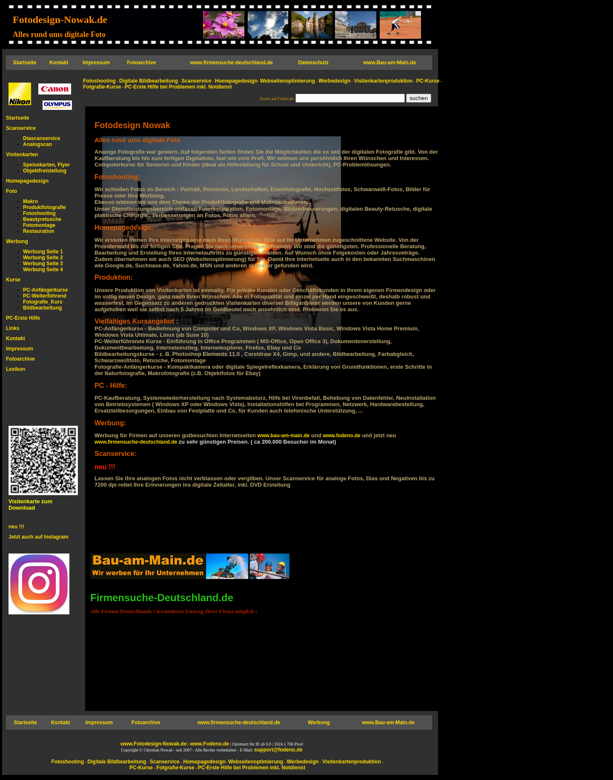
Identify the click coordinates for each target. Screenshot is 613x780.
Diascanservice (41, 138)
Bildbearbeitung (42, 308)
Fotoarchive (20, 359)
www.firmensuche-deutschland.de (137, 442)
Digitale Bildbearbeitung (148, 81)
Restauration (38, 231)
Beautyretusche (42, 219)
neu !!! (16, 527)
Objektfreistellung (44, 171)
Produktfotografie (44, 207)
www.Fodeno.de (209, 744)
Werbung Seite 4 (43, 269)
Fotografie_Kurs (43, 302)
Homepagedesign (27, 181)
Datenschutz (313, 63)
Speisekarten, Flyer (46, 165)
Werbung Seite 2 (43, 258)
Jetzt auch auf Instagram (39, 537)
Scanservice (21, 128)
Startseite (17, 118)
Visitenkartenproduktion (383, 81)
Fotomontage (39, 225)
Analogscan (37, 144)
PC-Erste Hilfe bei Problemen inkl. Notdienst (178, 87)
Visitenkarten (22, 155)
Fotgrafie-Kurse (102, 87)
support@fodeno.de (278, 750)
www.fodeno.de (342, 436)
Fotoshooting (39, 213)
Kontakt (15, 338)
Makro (30, 201)
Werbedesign (334, 81)
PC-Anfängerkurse (45, 290)
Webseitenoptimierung (287, 81)
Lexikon (15, 369)
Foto (11, 191)
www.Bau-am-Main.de (390, 63)
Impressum (19, 349)
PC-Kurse (428, 81)
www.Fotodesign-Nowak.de (153, 744)
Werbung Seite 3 (43, 264)
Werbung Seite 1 (43, 252)
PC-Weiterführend (44, 296)
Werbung (17, 241)
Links (12, 328)
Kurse (13, 280)
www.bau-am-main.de (284, 436)
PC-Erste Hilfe (23, 318)
